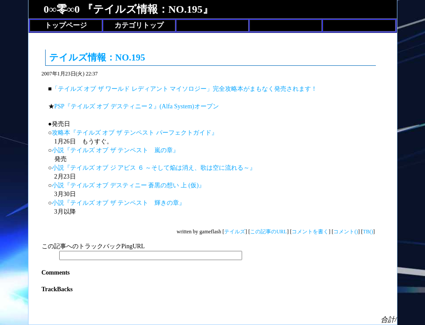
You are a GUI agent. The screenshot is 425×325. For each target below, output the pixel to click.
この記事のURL (268, 232)
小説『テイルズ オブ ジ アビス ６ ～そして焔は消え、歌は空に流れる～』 (154, 167)
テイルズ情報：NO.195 (97, 57)
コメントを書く (310, 232)
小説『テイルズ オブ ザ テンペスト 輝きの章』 (119, 203)
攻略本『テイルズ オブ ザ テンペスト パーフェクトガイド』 (135, 132)
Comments (56, 272)
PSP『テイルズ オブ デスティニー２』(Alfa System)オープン (136, 106)
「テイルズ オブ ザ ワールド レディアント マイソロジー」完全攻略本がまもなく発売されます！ (185, 89)
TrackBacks (57, 289)
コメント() (345, 232)
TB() (368, 232)
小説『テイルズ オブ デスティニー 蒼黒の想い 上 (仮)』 (128, 185)
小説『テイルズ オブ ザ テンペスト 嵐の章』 (115, 150)
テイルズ (234, 232)
